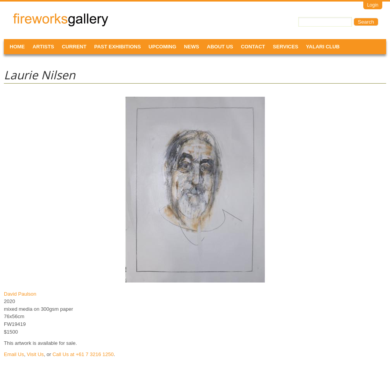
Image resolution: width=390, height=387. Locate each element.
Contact (253, 47)
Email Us (14, 354)
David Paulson (20, 294)
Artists (43, 47)
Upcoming (163, 47)
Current (74, 47)
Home (17, 47)
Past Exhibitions (117, 47)
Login (372, 5)
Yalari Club (323, 47)
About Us (220, 47)
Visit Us (35, 354)
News (191, 47)
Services (286, 47)
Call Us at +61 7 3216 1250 (82, 354)
